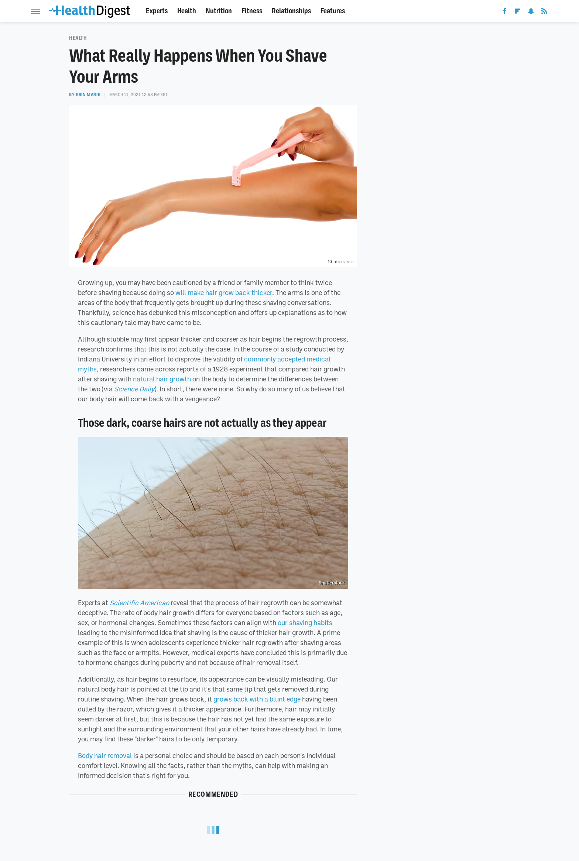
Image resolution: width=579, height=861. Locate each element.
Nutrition (219, 11)
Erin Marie (88, 94)
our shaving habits (305, 622)
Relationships (291, 11)
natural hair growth (162, 379)
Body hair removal (105, 755)
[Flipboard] (517, 12)
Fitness (251, 11)
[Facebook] (504, 12)
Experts (157, 11)
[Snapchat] (531, 12)
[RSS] (544, 12)
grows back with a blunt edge (257, 699)
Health (186, 11)
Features (333, 11)
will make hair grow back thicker (223, 292)
